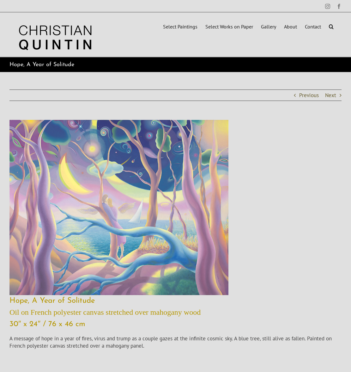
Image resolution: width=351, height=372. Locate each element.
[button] (331, 26)
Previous (309, 95)
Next (330, 95)
